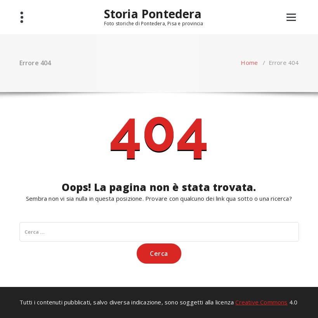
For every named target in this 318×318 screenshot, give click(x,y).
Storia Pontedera (153, 14)
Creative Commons (261, 302)
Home (249, 62)
